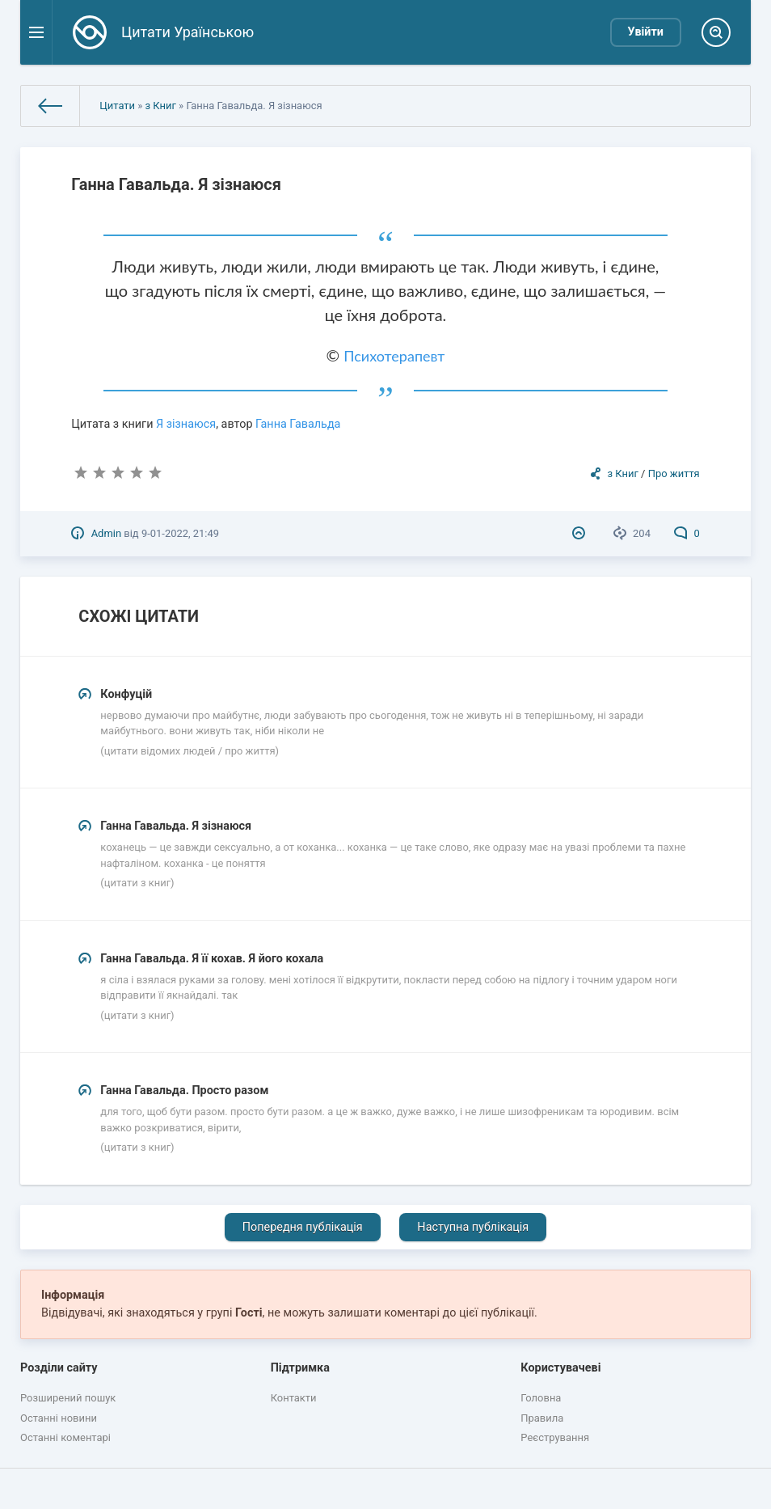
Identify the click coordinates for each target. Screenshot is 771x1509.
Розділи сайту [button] (59, 1368)
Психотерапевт (393, 356)
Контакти (294, 1398)
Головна (540, 1398)
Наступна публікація (473, 1227)
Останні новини (58, 1418)
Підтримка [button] (300, 1368)
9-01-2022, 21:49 (180, 533)
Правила (541, 1418)
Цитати (117, 105)
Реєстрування (554, 1437)
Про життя (674, 473)
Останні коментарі (65, 1437)
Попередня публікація (302, 1227)
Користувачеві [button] (560, 1368)
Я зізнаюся (186, 424)
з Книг (160, 105)
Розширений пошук (68, 1398)
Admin (106, 533)
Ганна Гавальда (297, 424)
